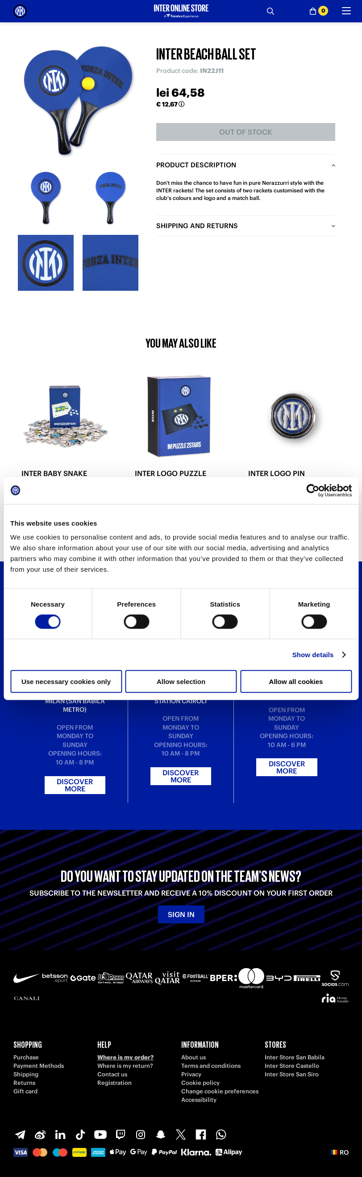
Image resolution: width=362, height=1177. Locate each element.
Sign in (181, 914)
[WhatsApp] (221, 1134)
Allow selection (181, 681)
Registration (114, 1083)
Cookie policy (200, 1083)
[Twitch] (120, 1134)
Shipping (25, 1074)
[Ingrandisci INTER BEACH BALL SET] (78, 100)
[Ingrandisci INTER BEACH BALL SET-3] (46, 263)
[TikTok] (80, 1134)
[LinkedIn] (60, 1134)
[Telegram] (20, 1134)
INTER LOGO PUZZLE (170, 473)
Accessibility (198, 1100)
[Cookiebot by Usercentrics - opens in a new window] (313, 490)
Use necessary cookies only (66, 681)
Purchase (26, 1057)
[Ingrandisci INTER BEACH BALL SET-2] (110, 198)
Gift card (25, 1091)
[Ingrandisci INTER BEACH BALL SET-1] (46, 198)
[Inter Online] (20, 11)
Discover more (75, 785)
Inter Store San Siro (292, 1074)
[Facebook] (201, 1134)
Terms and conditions (211, 1066)
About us (193, 1057)
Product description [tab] (196, 165)
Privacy (191, 1074)
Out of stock (245, 131)
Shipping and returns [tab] (197, 225)
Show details (313, 654)
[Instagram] (140, 1134)
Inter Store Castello (292, 1066)
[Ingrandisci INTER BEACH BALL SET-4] (110, 263)
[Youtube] (100, 1134)
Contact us (112, 1074)
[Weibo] (40, 1134)
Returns (24, 1083)
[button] (340, 1152)
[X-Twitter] (180, 1134)
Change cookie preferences (219, 1091)
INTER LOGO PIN (276, 473)
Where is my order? (125, 1057)
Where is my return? (125, 1066)
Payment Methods (38, 1066)
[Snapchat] (160, 1134)
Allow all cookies (296, 681)
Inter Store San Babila (295, 1057)
